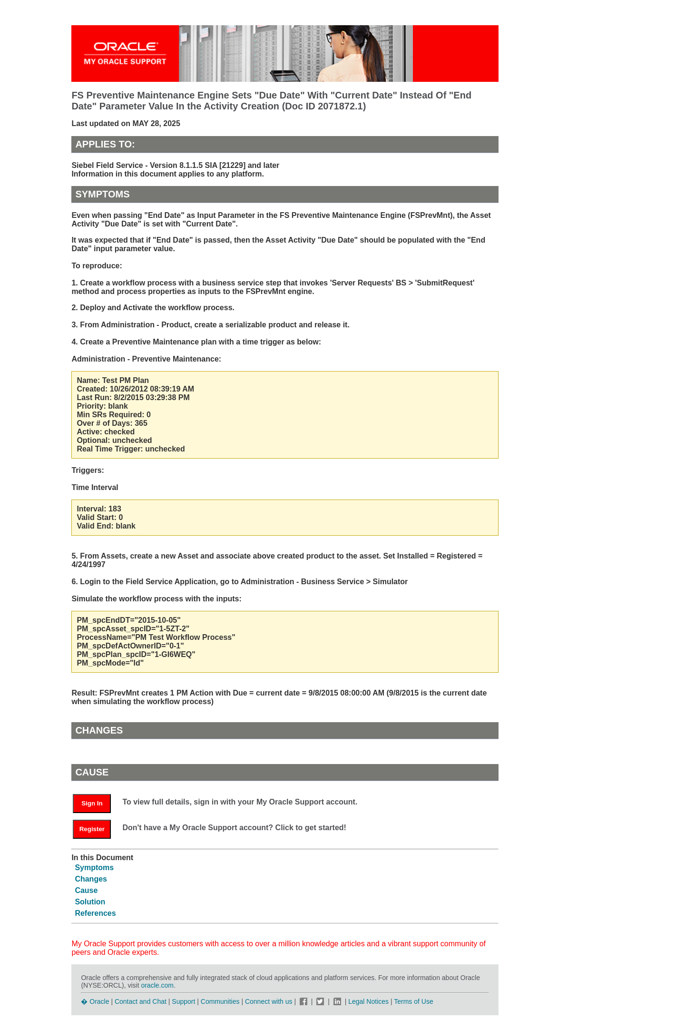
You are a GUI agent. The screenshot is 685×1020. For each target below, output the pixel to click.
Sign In (91, 803)
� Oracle (95, 1001)
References (95, 913)
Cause (86, 890)
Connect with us (269, 1001)
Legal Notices (368, 1001)
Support (183, 1001)
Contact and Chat (140, 1001)
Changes (91, 879)
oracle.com (157, 985)
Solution (90, 902)
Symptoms (94, 867)
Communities (220, 1001)
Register (92, 829)
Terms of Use (413, 1001)
